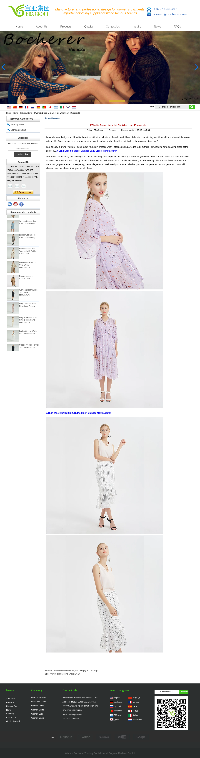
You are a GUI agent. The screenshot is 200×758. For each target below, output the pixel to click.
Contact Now (23, 192)
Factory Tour (12, 706)
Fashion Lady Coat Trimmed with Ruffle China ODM (27, 252)
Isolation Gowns (38, 701)
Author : (90, 130)
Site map (10, 714)
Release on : (126, 130)
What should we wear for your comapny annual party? (75, 670)
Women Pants (37, 706)
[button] (66, 101)
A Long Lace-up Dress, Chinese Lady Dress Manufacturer (86, 151)
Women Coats (37, 718)
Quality (88, 26)
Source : (112, 130)
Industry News (26, 113)
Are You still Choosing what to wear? (65, 674)
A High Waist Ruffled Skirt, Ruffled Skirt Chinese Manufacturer (78, 413)
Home (19, 26)
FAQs (177, 26)
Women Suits (37, 714)
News (157, 26)
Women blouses (38, 697)
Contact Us (113, 26)
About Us (42, 26)
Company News (18, 130)
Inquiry (137, 26)
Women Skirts (37, 710)
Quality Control (13, 721)
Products (65, 26)
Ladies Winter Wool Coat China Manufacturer (27, 266)
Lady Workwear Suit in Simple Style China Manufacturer (28, 321)
